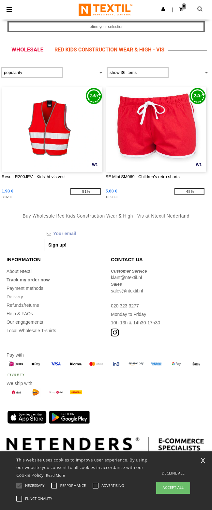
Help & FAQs (20, 313)
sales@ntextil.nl (127, 290)
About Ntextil (19, 271)
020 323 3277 (125, 305)
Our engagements (25, 322)
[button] (163, 9)
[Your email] (91, 233)
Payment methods (25, 288)
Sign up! (57, 245)
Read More (55, 475)
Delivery (15, 296)
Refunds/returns (23, 305)
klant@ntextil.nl (126, 277)
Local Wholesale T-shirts (31, 330)
